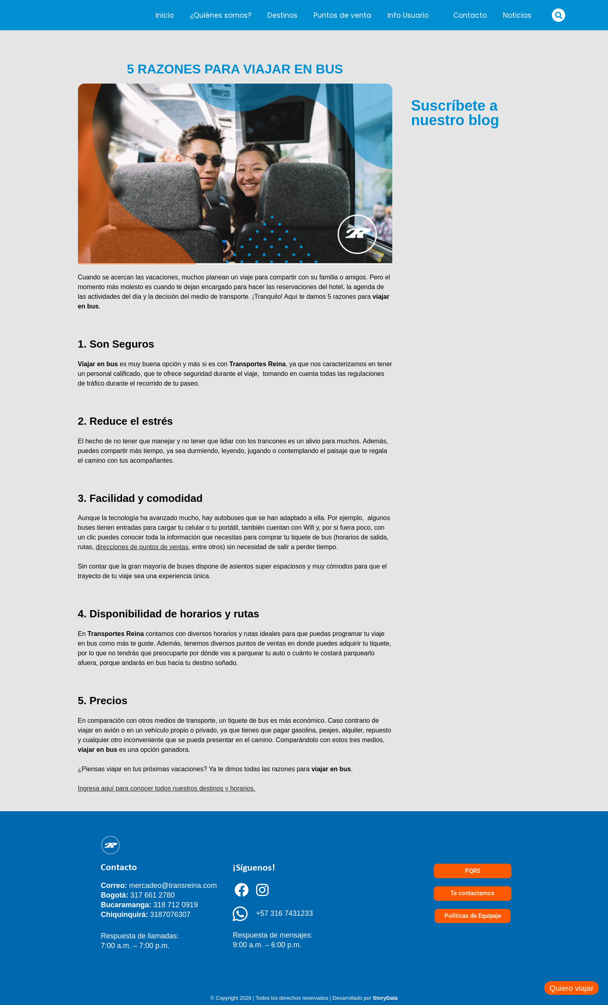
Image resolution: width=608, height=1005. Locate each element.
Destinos (282, 15)
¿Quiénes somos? (220, 15)
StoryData (385, 998)
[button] (558, 15)
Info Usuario (412, 15)
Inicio (165, 15)
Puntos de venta (342, 15)
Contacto (470, 15)
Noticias (517, 15)
